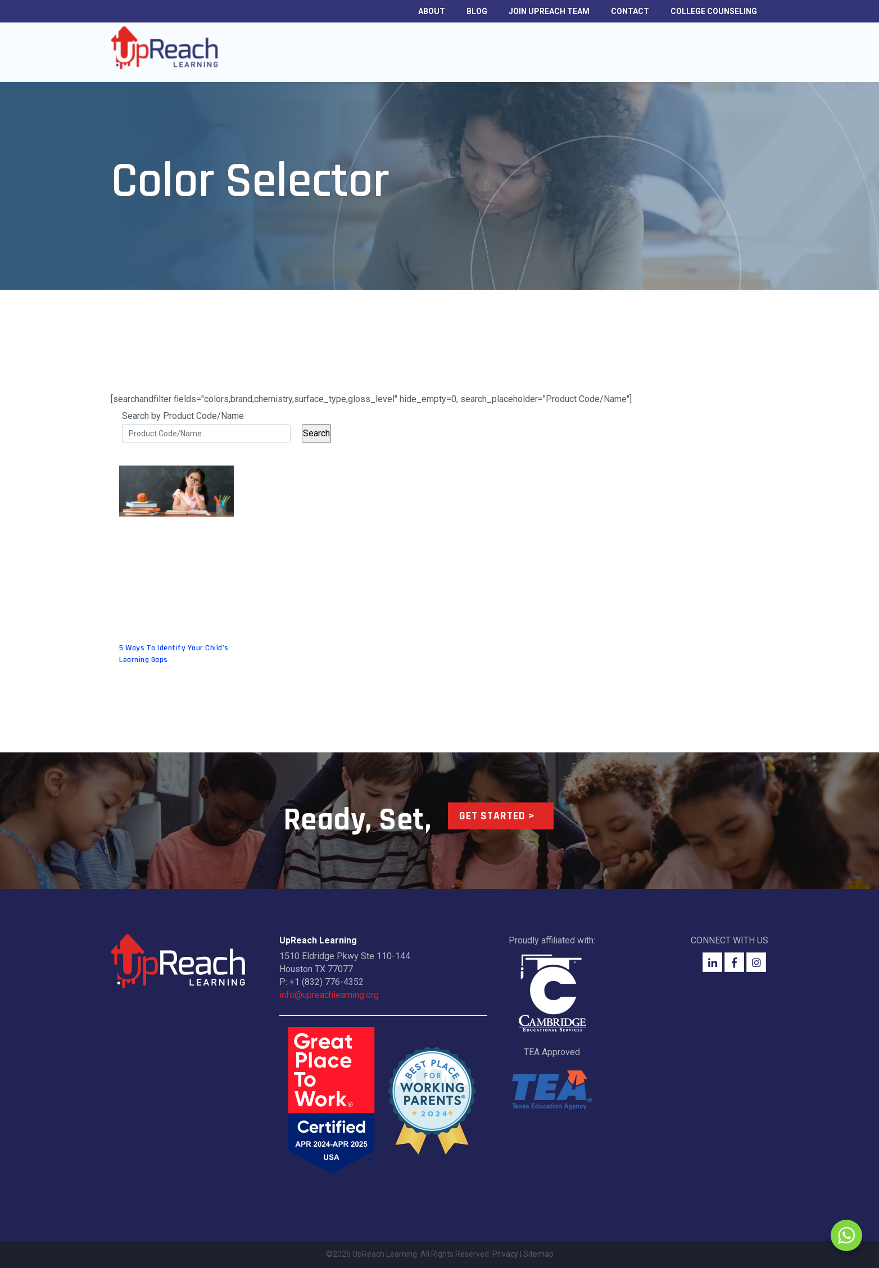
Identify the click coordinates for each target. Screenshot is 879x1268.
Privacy (505, 1253)
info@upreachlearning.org (329, 994)
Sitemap (538, 1253)
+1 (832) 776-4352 (326, 982)
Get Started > (497, 816)
